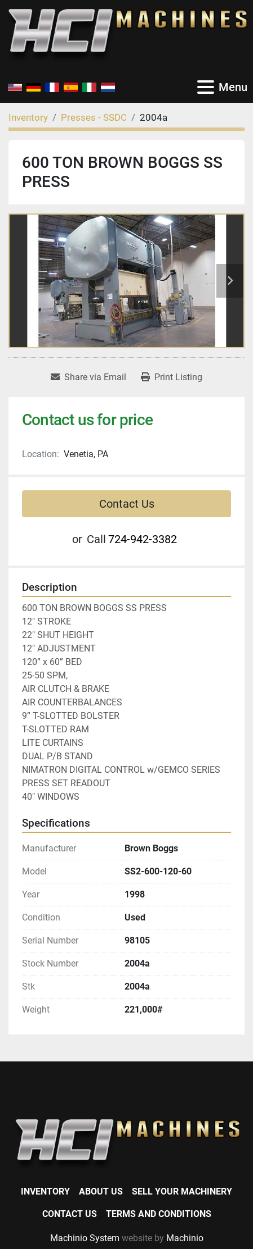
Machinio (184, 1238)
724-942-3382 (142, 539)
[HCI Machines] (126, 1143)
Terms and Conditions (158, 1214)
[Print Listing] (172, 377)
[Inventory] (28, 117)
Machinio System (84, 1238)
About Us (101, 1191)
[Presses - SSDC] (94, 117)
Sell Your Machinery (182, 1191)
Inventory (45, 1191)
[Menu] (205, 87)
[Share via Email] (88, 377)
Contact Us (126, 503)
